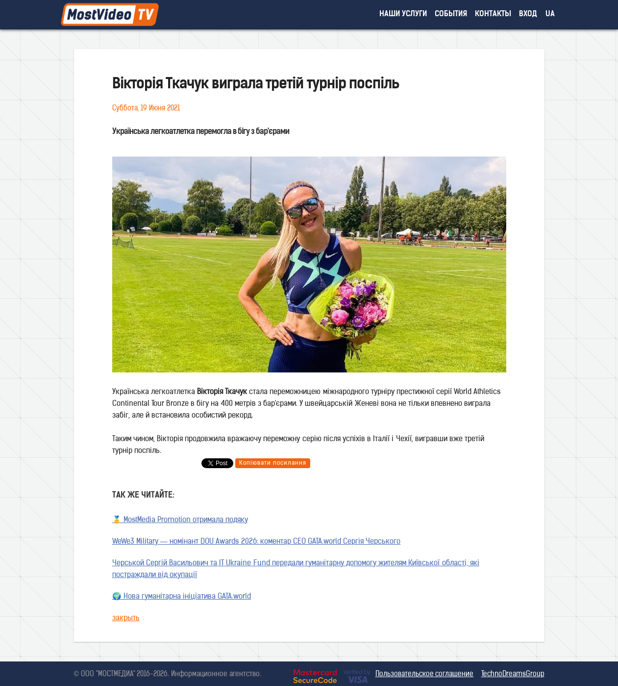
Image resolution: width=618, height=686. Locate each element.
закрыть (126, 618)
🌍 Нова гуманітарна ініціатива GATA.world (181, 597)
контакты (493, 14)
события (451, 14)
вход (528, 14)
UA (550, 14)
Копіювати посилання (272, 463)
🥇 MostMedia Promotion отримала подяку (180, 520)
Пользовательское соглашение (424, 674)
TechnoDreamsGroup (512, 674)
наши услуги (403, 14)
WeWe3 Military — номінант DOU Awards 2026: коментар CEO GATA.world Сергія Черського (256, 542)
